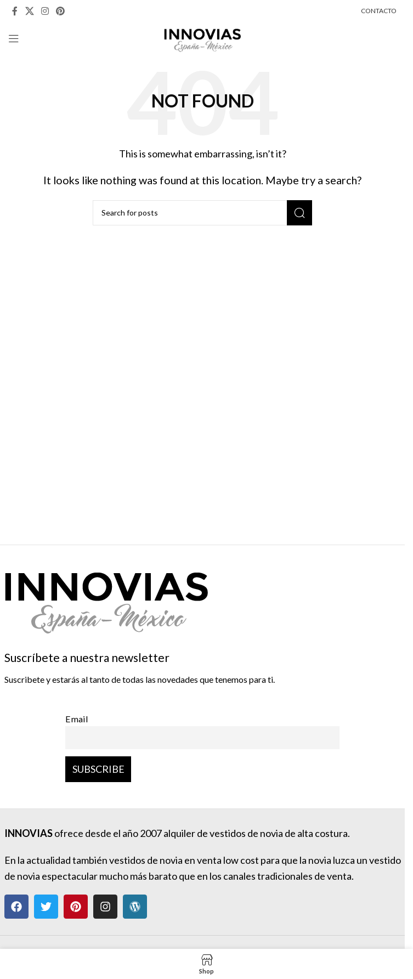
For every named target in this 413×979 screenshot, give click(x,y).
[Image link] (106, 596)
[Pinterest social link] (61, 11)
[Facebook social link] (14, 11)
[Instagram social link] (44, 11)
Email (76, 719)
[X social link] (29, 11)
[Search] (202, 212)
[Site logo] (202, 37)
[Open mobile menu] (14, 38)
